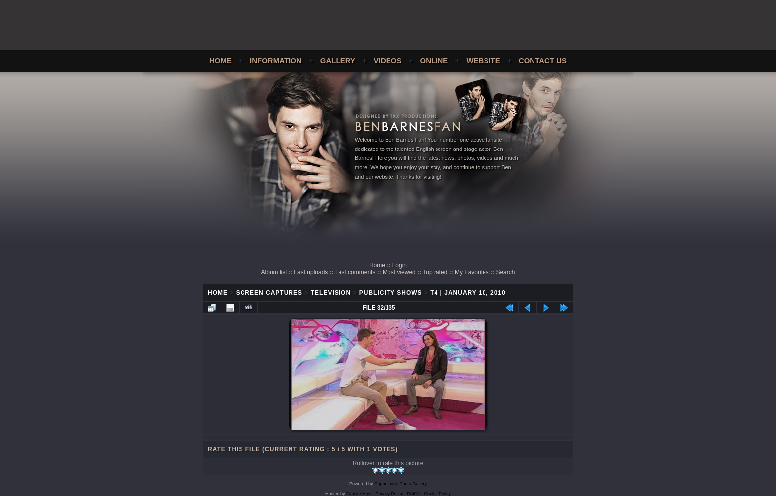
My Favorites (472, 272)
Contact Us (543, 60)
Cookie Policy (437, 493)
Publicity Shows (390, 292)
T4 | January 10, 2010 (467, 292)
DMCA (413, 493)
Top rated (435, 272)
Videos (388, 60)
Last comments (355, 272)
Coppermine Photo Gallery (400, 483)
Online (434, 60)
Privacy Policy (389, 493)
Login (399, 265)
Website (483, 60)
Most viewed (399, 272)
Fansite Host (359, 493)
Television (331, 292)
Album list (274, 272)
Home (220, 60)
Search (505, 272)
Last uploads (311, 272)
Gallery (337, 60)
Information (276, 60)
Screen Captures (269, 292)
